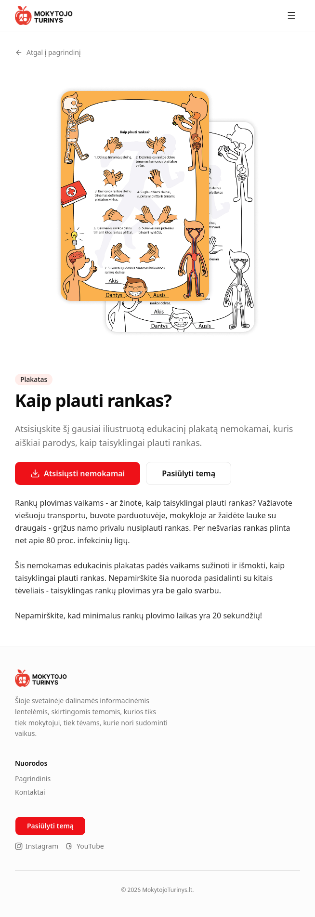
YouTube (85, 846)
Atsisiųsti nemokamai (77, 473)
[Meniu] (291, 15)
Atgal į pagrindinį (48, 52)
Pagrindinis (33, 778)
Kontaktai (30, 792)
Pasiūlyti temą (188, 473)
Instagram (36, 846)
